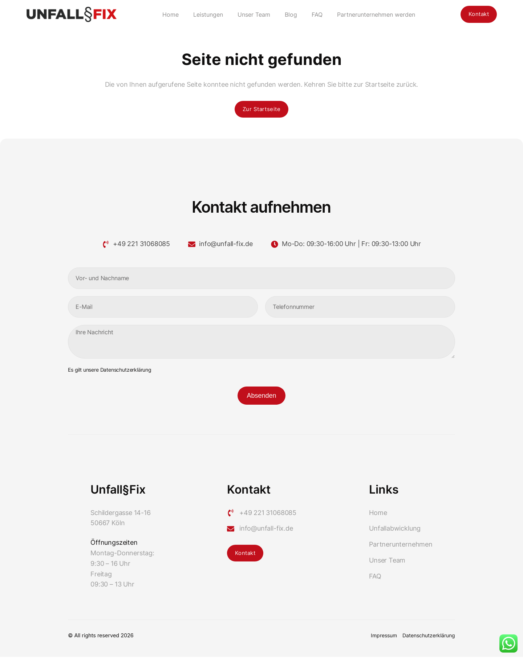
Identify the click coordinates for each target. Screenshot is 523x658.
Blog (290, 14)
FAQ (316, 14)
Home (169, 14)
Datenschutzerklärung (125, 371)
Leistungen (207, 14)
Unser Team (252, 14)
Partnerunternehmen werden (375, 14)
